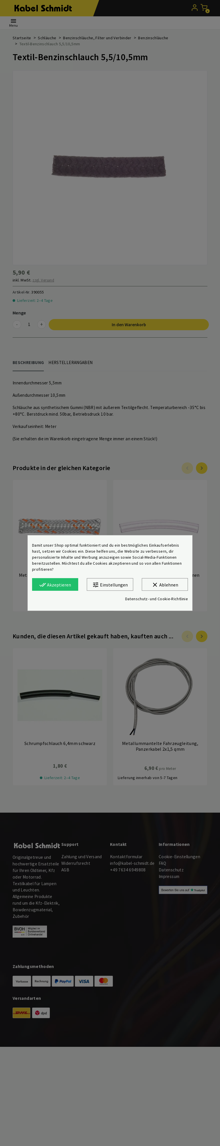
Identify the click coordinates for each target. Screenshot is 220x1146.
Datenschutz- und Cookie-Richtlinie (156, 598)
